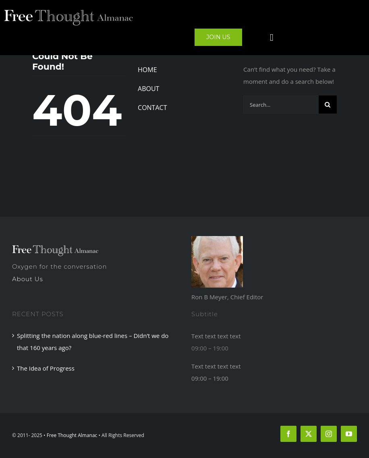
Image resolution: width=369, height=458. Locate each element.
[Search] (328, 104)
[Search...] (281, 104)
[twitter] (309, 434)
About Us (27, 279)
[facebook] (288, 434)
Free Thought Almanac (72, 435)
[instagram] (329, 434)
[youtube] (349, 434)
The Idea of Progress (46, 368)
